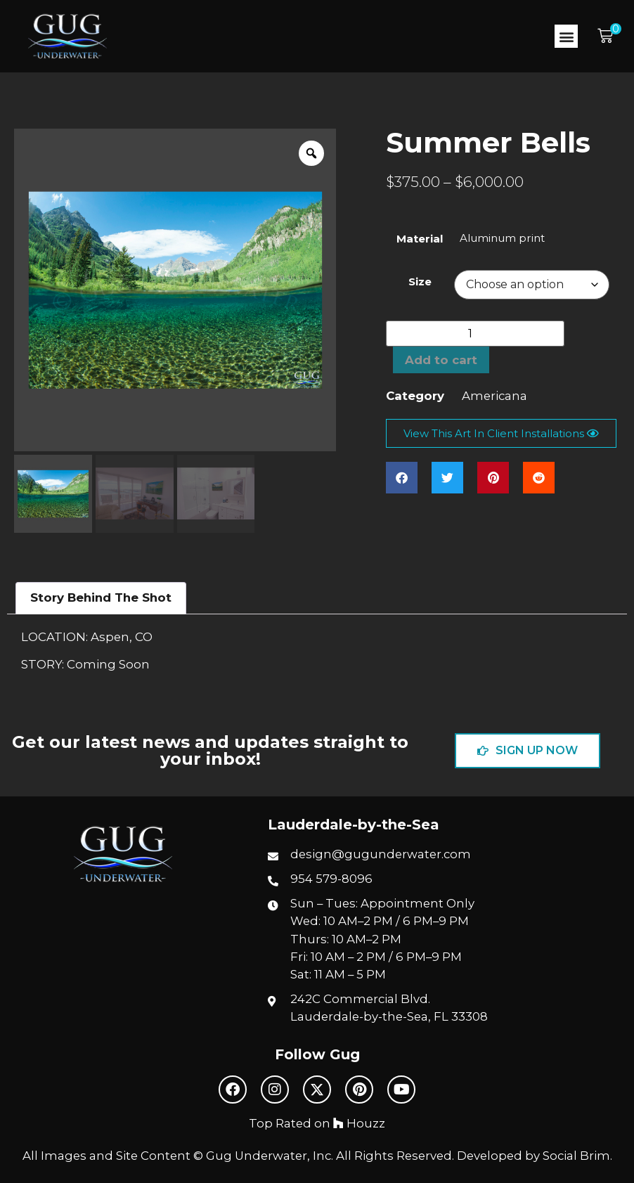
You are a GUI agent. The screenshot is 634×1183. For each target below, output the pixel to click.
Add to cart (441, 360)
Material (420, 238)
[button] (566, 36)
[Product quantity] (475, 334)
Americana (494, 396)
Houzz (359, 1123)
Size (420, 281)
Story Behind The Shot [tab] (101, 597)
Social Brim (576, 1156)
